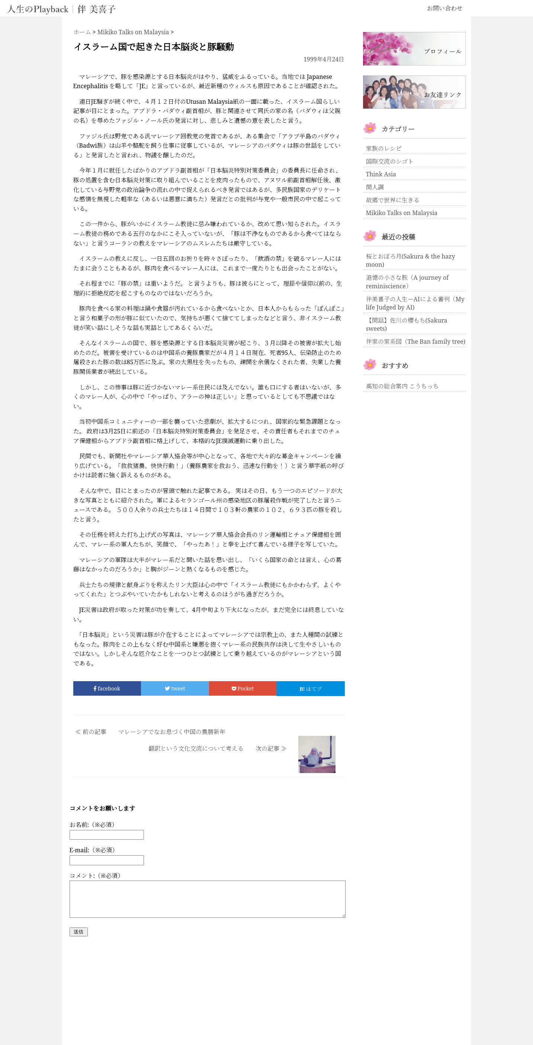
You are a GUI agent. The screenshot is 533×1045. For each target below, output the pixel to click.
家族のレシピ (384, 148)
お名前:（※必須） (94, 825)
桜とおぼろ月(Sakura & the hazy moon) (410, 260)
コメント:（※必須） (97, 876)
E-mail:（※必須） (94, 850)
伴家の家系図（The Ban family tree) (416, 341)
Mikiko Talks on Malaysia (402, 213)
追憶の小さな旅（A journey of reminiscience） (407, 281)
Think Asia (381, 174)
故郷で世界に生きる (393, 200)
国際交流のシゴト (390, 161)
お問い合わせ (445, 8)
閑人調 (375, 187)
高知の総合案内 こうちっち (402, 386)
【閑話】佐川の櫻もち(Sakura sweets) (406, 324)
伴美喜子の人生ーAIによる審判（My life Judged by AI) (415, 303)
